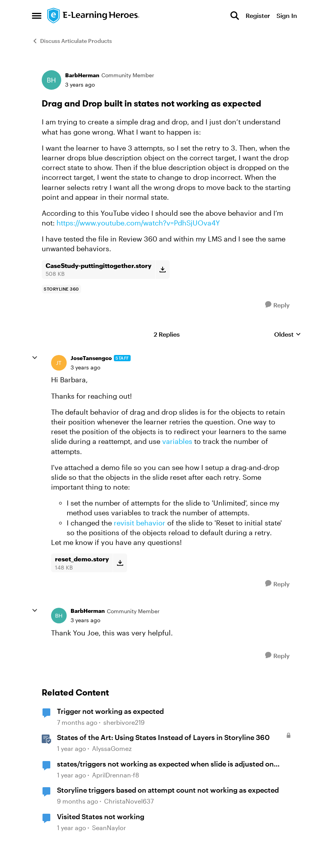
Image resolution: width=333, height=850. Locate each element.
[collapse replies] (34, 357)
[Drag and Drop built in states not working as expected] (85, 367)
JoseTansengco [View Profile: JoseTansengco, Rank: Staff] (91, 358)
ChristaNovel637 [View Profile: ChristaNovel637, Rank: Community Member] (129, 801)
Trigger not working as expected (110, 711)
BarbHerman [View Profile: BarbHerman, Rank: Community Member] (82, 75)
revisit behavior (139, 522)
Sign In (286, 15)
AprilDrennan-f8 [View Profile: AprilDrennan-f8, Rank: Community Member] (115, 775)
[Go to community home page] (93, 15)
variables (177, 441)
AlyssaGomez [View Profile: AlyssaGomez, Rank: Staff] (112, 748)
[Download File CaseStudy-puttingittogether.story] (162, 269)
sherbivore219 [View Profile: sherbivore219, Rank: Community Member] (124, 722)
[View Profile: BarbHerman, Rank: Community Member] (51, 80)
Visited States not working (100, 816)
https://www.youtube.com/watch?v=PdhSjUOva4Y (138, 222)
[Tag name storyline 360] (61, 289)
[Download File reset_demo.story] (120, 563)
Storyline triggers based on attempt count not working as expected (168, 790)
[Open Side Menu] (36, 15)
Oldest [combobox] (287, 334)
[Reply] (277, 305)
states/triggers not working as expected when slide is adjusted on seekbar (165, 764)
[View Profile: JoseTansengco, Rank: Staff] (59, 363)
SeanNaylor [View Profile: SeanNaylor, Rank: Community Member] (109, 827)
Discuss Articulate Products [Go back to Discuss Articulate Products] (72, 40)
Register (258, 15)
